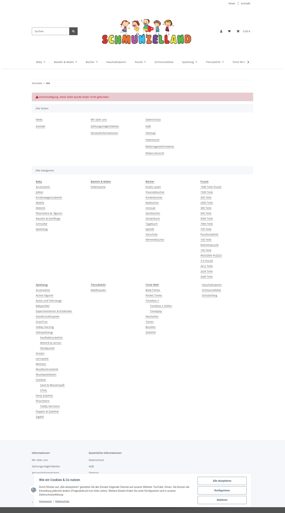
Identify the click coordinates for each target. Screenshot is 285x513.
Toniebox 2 (152, 300)
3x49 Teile (206, 276)
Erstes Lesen (153, 187)
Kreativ (40, 353)
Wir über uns (99, 119)
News (231, 3)
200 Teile (205, 197)
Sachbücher (153, 213)
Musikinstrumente (47, 369)
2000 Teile (206, 202)
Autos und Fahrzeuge (49, 300)
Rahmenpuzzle (209, 245)
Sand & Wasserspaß (52, 385)
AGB (148, 126)
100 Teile (205, 239)
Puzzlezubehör (209, 234)
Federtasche (98, 187)
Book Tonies (153, 290)
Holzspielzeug (44, 332)
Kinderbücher (154, 197)
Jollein (39, 192)
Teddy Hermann (50, 406)
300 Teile (205, 208)
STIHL (43, 390)
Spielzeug (42, 229)
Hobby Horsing (45, 327)
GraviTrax (41, 321)
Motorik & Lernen (50, 342)
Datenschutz (63, 501)
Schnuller (41, 223)
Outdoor (41, 379)
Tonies (150, 321)
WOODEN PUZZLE (211, 255)
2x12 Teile (206, 266)
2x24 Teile (206, 271)
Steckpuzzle (47, 348)
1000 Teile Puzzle (210, 187)
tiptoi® (150, 229)
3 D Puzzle (206, 260)
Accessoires (43, 187)
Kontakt (245, 3)
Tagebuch (152, 223)
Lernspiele (42, 358)
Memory (41, 364)
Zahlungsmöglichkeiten (105, 126)
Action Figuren (44, 295)
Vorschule (152, 234)
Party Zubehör (44, 395)
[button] (221, 31)
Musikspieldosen (46, 374)
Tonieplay (156, 311)
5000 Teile (206, 218)
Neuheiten (152, 316)
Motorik (40, 208)
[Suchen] (50, 31)
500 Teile (205, 213)
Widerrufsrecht (155, 153)
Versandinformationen (104, 133)
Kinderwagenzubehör (49, 197)
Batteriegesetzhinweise (160, 146)
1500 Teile (206, 192)
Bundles (151, 327)
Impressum (45, 501)
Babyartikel (42, 306)
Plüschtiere (42, 401)
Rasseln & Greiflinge (48, 218)
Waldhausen (98, 290)
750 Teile (205, 229)
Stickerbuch (153, 218)
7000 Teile (206, 223)
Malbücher (152, 202)
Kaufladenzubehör (51, 337)
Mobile (40, 202)
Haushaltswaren (212, 284)
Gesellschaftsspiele (47, 316)
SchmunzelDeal (211, 290)
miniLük (150, 208)
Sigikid (40, 416)
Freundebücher (155, 192)
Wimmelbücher (155, 239)
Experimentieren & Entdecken (54, 311)
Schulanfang (209, 295)
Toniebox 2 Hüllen (161, 306)
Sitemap (151, 133)
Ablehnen (221, 500)
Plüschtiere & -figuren (49, 213)
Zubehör (151, 332)
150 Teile (205, 250)
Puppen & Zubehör (47, 411)
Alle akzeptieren (221, 481)
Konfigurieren (221, 490)
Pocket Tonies (154, 295)
